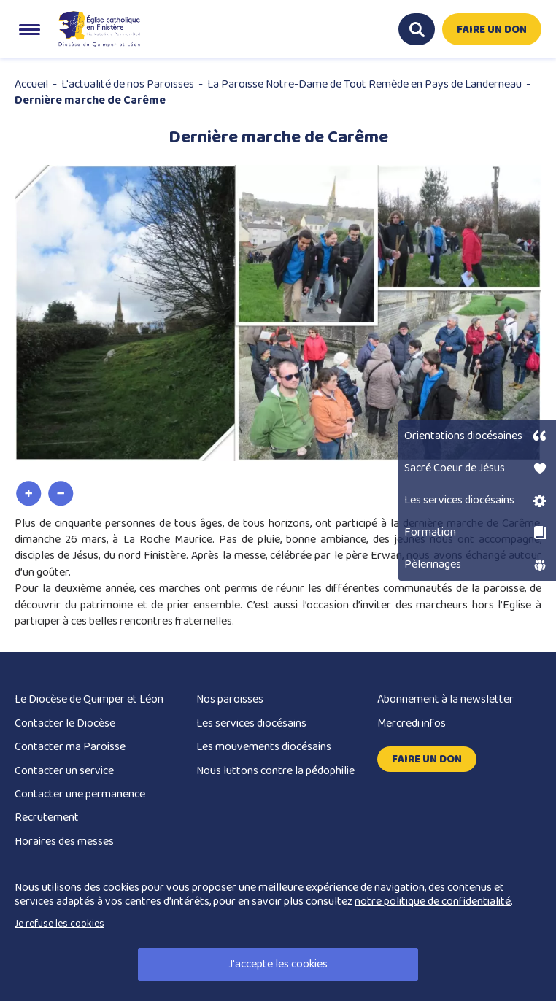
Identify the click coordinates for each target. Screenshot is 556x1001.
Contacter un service (64, 771)
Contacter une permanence (80, 794)
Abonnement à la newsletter (445, 699)
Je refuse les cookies (59, 924)
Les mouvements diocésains (263, 747)
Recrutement (47, 817)
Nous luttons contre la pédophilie (275, 771)
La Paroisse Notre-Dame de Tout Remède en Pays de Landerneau (364, 84)
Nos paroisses (229, 699)
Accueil (31, 84)
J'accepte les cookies (278, 964)
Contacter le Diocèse (65, 723)
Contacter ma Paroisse (70, 747)
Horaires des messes (64, 841)
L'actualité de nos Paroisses (127, 84)
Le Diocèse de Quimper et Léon (89, 699)
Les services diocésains (251, 723)
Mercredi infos (411, 723)
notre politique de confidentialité (433, 901)
